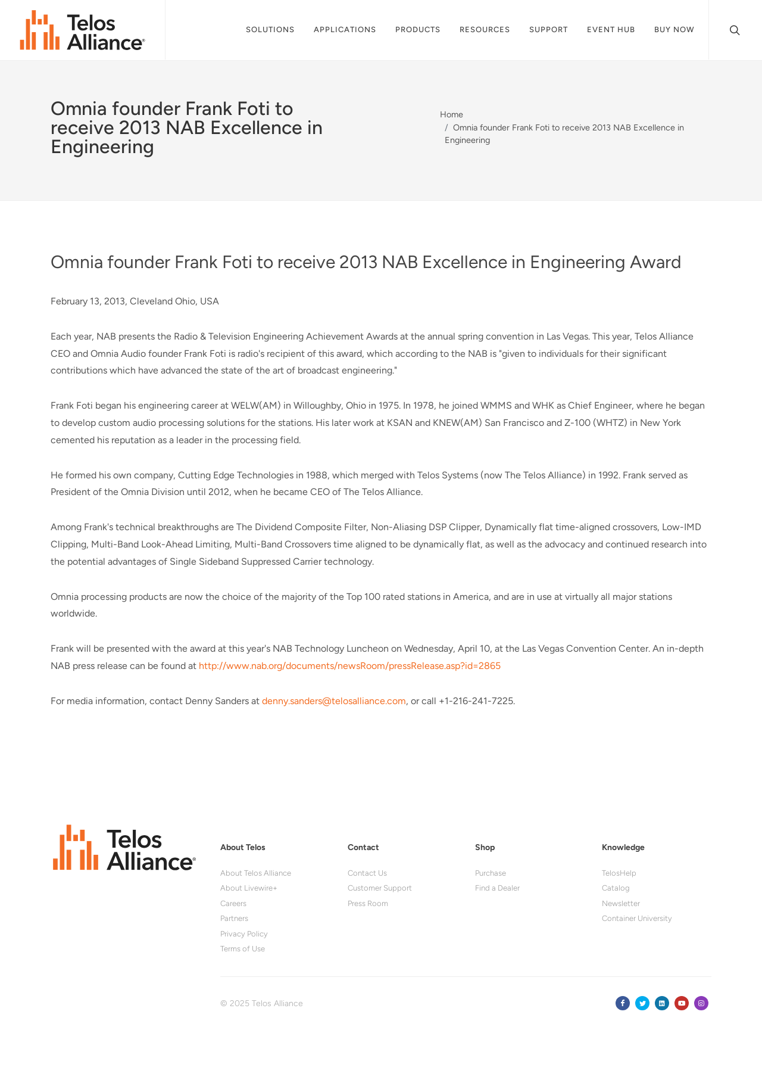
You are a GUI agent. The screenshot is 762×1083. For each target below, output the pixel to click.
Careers (233, 903)
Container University (637, 918)
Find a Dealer (497, 887)
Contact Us (367, 873)
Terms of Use (242, 948)
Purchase (490, 873)
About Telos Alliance (255, 873)
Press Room (368, 903)
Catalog (616, 887)
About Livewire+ (248, 887)
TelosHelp (619, 873)
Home (451, 114)
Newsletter (621, 903)
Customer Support (380, 887)
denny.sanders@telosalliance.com (334, 701)
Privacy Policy (244, 933)
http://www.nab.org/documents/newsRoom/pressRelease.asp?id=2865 (350, 665)
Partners (234, 918)
